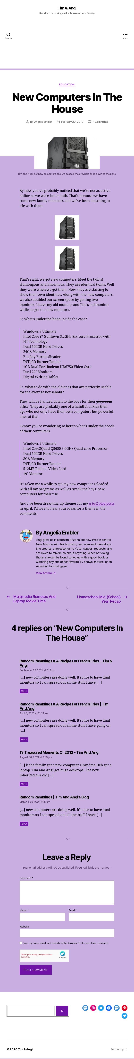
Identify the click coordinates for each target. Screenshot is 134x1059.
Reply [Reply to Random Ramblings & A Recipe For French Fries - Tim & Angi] (24, 692)
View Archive (46, 573)
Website (24, 927)
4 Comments (100, 122)
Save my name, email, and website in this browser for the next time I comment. (66, 943)
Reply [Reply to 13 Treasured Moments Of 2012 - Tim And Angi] (24, 784)
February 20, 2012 (72, 122)
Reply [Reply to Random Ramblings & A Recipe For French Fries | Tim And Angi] (24, 740)
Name (24, 911)
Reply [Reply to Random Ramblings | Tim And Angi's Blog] (24, 824)
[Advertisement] (67, 46)
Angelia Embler (43, 122)
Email (73, 911)
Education (67, 84)
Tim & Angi (67, 8)
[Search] (62, 1011)
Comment (26, 878)
